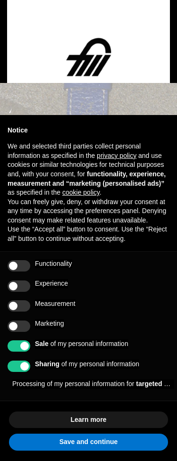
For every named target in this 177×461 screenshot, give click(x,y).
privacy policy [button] (116, 155)
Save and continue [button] (88, 441)
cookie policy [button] (81, 192)
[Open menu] (31, 29)
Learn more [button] (88, 419)
